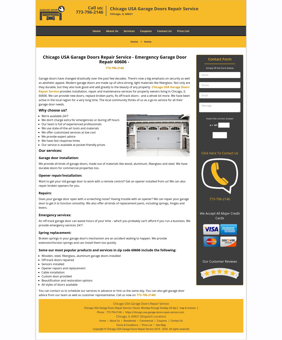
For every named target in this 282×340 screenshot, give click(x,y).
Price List (183, 31)
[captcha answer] (224, 125)
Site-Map (161, 325)
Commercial (146, 320)
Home (97, 31)
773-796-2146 (89, 12)
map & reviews (187, 308)
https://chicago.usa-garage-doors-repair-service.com (154, 312)
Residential (130, 320)
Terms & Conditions (127, 325)
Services (129, 31)
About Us (112, 31)
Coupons (146, 31)
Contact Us (164, 31)
